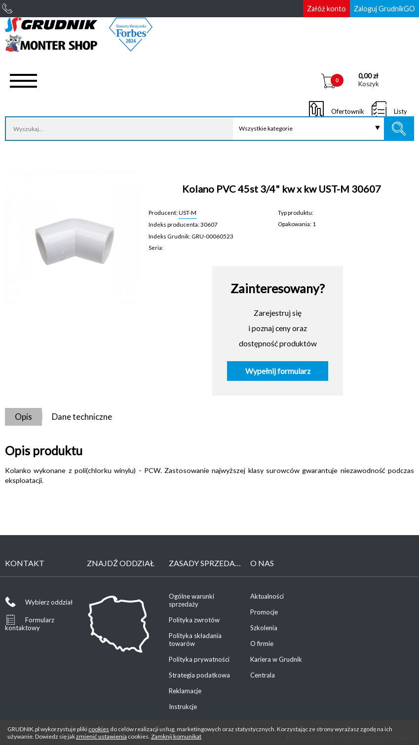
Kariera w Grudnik (276, 659)
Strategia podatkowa (199, 675)
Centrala (262, 675)
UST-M (187, 212)
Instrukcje (183, 707)
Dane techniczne (82, 416)
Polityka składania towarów (195, 639)
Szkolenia (263, 628)
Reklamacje (185, 691)
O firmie (261, 643)
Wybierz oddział (49, 602)
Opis (23, 416)
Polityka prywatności (199, 659)
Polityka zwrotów (194, 620)
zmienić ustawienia (101, 736)
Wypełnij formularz (277, 371)
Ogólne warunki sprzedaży (191, 600)
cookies (98, 729)
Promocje (264, 612)
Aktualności (267, 596)
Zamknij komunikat (176, 736)
